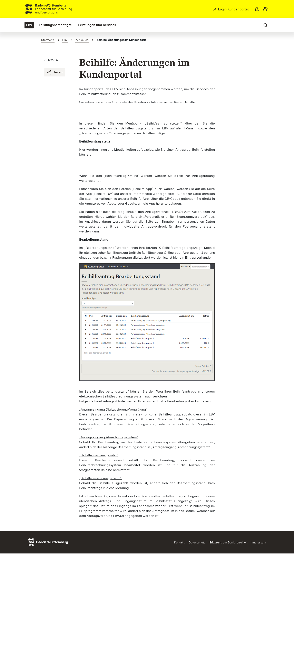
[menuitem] (29, 25)
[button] (257, 9)
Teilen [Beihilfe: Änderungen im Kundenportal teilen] (54, 72)
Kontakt (179, 640)
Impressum (259, 640)
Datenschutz (197, 640)
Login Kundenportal (233, 9)
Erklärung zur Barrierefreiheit (228, 640)
